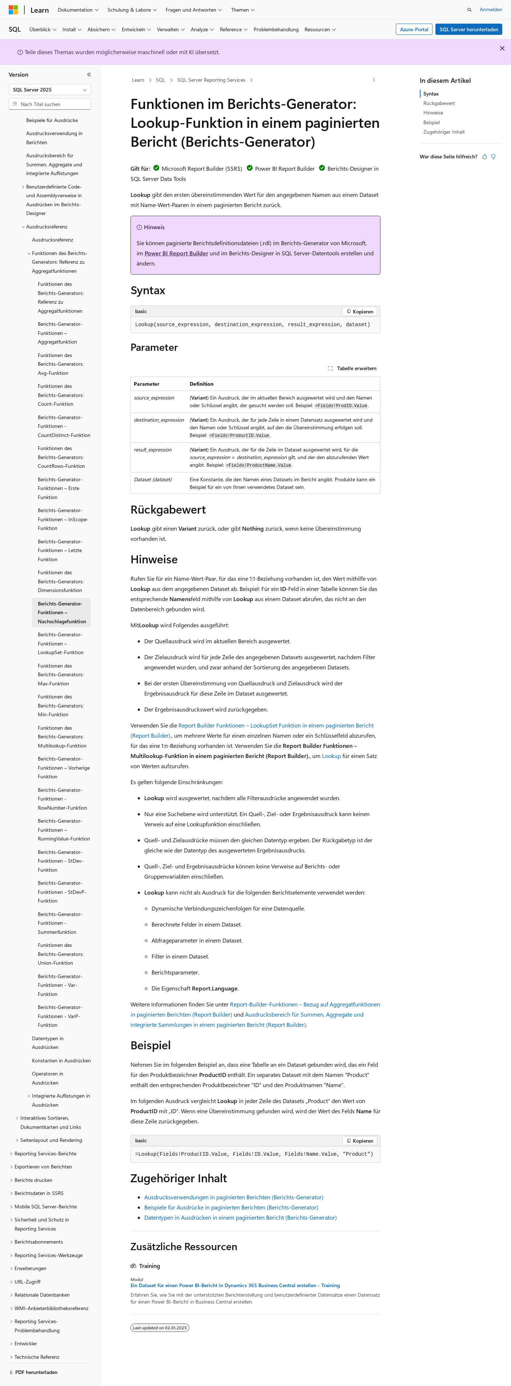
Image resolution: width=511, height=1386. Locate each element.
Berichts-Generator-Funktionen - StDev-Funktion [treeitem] (61, 840)
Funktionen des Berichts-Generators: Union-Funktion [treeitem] (61, 933)
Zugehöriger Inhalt (444, 131)
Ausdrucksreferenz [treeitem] (52, 219)
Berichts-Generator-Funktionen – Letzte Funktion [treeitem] (60, 530)
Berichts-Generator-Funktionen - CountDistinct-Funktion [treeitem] (64, 406)
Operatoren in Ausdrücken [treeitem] (47, 1058)
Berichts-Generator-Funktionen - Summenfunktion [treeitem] (60, 903)
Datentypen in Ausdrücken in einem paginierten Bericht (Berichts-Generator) (240, 1217)
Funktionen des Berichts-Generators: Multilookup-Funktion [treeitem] (62, 716)
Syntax (431, 93)
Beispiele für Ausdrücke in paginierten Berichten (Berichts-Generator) (231, 1207)
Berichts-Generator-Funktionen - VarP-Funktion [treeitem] (60, 996)
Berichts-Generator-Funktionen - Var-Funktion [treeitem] (60, 965)
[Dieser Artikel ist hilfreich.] (484, 156)
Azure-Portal (414, 29)
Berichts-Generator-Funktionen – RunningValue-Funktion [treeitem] (64, 809)
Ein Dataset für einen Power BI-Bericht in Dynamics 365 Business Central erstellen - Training (235, 1285)
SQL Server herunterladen (469, 29)
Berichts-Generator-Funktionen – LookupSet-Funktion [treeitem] (61, 623)
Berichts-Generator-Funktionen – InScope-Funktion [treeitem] (63, 499)
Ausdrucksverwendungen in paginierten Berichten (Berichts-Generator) (233, 1197)
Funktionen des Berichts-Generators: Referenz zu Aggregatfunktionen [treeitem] (61, 277)
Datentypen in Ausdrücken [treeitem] (48, 1023)
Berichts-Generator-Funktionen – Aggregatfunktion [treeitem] (60, 312)
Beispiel (431, 122)
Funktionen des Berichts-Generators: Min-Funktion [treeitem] (61, 685)
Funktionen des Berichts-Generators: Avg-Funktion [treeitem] (61, 344)
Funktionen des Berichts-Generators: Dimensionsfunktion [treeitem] (61, 561)
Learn (138, 79)
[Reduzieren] (89, 74)
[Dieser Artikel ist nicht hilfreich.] (493, 156)
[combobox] (50, 90)
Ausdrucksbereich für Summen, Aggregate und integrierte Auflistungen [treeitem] (54, 144)
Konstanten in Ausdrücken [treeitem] (61, 1040)
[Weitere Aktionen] (374, 80)
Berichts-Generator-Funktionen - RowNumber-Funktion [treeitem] (62, 778)
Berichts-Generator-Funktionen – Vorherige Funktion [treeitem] (64, 747)
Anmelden (491, 9)
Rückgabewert (439, 103)
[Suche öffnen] (469, 9)
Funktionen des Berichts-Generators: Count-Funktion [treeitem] (61, 374)
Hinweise (433, 112)
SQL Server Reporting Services (211, 79)
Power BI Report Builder (176, 253)
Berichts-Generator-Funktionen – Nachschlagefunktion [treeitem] (62, 592)
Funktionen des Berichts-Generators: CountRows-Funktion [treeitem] (61, 437)
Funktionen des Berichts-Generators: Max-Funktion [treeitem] (61, 654)
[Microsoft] (13, 10)
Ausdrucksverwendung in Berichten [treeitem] (54, 118)
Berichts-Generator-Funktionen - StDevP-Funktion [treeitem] (62, 871)
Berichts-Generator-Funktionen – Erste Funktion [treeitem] (60, 468)
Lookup (331, 755)
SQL (160, 79)
